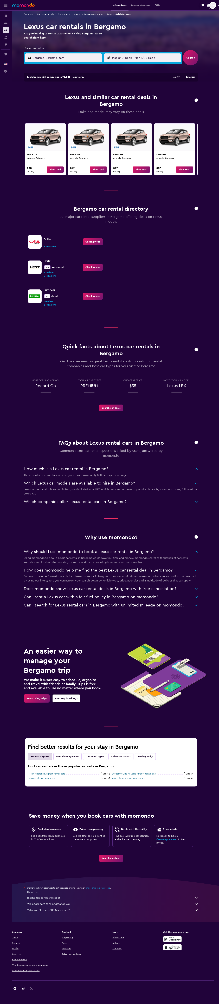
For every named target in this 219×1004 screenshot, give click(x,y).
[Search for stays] (5, 23)
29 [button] (103, 122)
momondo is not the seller (117, 898)
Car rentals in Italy (50, 14)
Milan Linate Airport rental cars (132, 778)
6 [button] (87, 98)
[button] (6, 5)
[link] (49, 149)
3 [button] (63, 98)
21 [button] (95, 114)
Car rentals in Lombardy (73, 14)
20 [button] (87, 114)
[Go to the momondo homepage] (23, 5)
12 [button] (79, 106)
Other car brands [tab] (125, 756)
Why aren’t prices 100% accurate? (117, 910)
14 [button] (95, 106)
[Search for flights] (5, 15)
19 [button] (79, 114)
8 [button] (104, 98)
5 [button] (79, 98)
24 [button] (62, 122)
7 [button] (95, 98)
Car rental (32, 14)
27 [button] (87, 122)
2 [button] (54, 98)
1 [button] (103, 90)
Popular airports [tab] (44, 756)
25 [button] (71, 122)
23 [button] (54, 122)
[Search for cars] (5, 30)
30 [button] (54, 131)
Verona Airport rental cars (47, 778)
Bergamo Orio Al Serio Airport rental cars (138, 774)
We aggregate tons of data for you (117, 904)
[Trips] (5, 54)
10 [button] (62, 106)
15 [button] (104, 106)
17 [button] (63, 114)
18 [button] (71, 114)
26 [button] (79, 122)
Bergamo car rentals (98, 14)
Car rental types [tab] (99, 756)
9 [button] (54, 106)
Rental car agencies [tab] (72, 756)
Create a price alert (171, 839)
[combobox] (38, 48)
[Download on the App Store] (177, 947)
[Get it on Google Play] (177, 939)
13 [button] (87, 106)
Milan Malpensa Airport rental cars (51, 774)
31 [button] (63, 131)
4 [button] (71, 98)
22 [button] (103, 114)
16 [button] (54, 114)
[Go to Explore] (5, 44)
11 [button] (71, 106)
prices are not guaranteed (102, 888)
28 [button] (95, 122)
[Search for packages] (5, 37)
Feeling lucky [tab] (149, 756)
